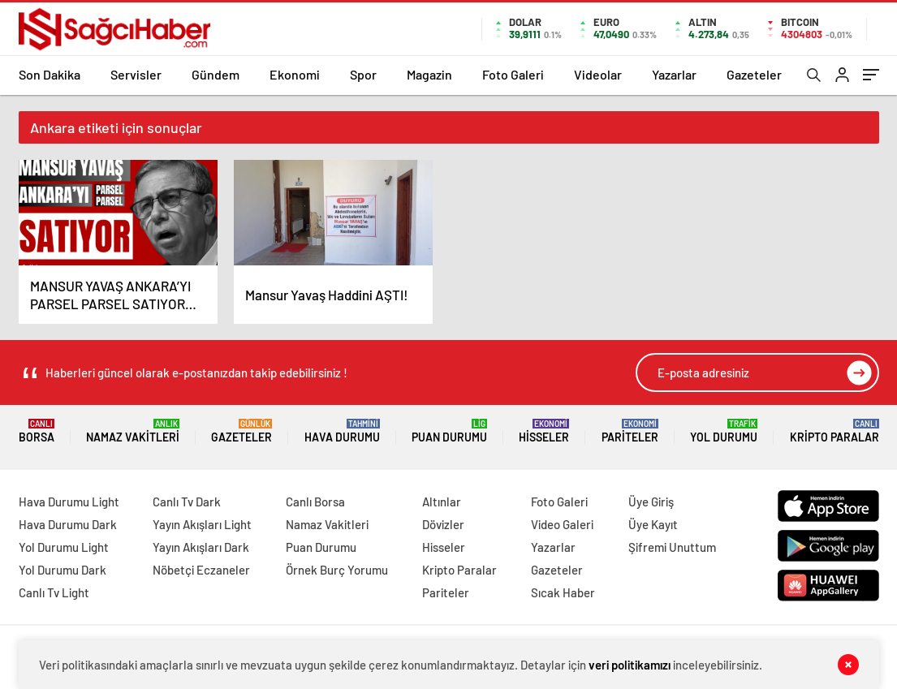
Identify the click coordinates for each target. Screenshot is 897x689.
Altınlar (441, 501)
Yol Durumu (723, 431)
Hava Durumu (342, 431)
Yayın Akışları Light (202, 524)
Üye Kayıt (653, 524)
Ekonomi (295, 74)
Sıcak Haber (563, 592)
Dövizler (443, 524)
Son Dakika (49, 74)
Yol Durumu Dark (62, 569)
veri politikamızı (630, 664)
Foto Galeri (513, 74)
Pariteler (630, 431)
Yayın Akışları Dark (201, 547)
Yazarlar (674, 74)
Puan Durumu (449, 431)
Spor (363, 74)
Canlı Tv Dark (187, 501)
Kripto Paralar (834, 431)
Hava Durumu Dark (68, 524)
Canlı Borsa (315, 501)
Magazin (429, 74)
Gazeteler (754, 74)
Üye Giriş (651, 501)
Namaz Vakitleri (132, 431)
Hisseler (544, 431)
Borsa (36, 431)
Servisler (136, 74)
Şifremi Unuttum (672, 547)
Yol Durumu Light (64, 547)
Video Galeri (562, 524)
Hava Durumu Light (69, 501)
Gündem (215, 74)
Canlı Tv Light (54, 592)
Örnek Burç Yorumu (337, 569)
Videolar (598, 74)
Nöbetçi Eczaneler (201, 569)
